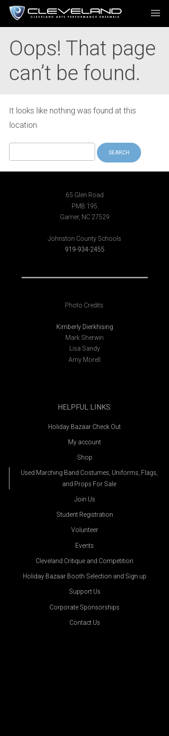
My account (84, 442)
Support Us (84, 591)
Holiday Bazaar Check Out (84, 426)
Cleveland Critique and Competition (84, 560)
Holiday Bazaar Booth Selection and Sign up (84, 576)
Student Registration (84, 514)
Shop (84, 457)
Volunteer (84, 529)
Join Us (84, 499)
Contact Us (84, 622)
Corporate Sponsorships (84, 607)
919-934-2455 (85, 249)
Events (84, 545)
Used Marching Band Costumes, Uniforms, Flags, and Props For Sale (89, 478)
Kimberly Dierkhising (84, 326)
